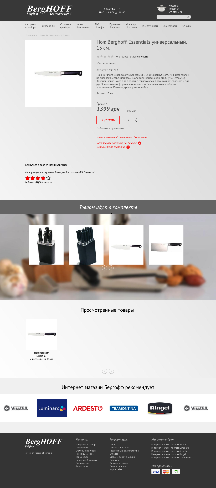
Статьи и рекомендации (122, 456)
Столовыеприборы (65, 26)
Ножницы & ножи (85, 453)
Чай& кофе (99, 26)
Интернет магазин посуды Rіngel (168, 454)
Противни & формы (86, 459)
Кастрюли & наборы (86, 444)
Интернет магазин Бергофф (38, 453)
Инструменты (150, 26)
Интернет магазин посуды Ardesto (169, 451)
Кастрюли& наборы (30, 26)
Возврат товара (118, 466)
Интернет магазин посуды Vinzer (168, 444)
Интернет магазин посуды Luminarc (170, 447)
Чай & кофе (82, 456)
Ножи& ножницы (83, 26)
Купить (108, 120)
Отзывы (186, 26)
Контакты (114, 459)
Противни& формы (115, 26)
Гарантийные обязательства (124, 450)
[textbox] (133, 120)
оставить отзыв (139, 56)
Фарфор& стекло (131, 26)
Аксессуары (170, 26)
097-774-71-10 (112, 9)
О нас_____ (115, 444)
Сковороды (48, 26)
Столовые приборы (86, 450)
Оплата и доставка (119, 447)
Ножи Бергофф (58, 164)
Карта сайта (116, 469)
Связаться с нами (119, 463)
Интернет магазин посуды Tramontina (171, 457)
